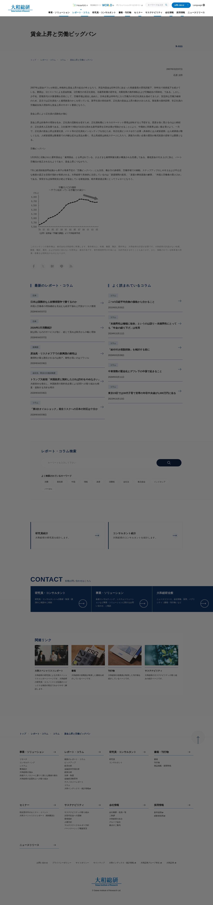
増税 (86, 482)
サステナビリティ (74, 805)
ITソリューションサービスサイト (129, 5)
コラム (63, 60)
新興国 (35, 347)
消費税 (112, 482)
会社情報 (114, 805)
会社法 (126, 482)
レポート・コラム (48, 60)
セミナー (24, 805)
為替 (98, 482)
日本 (34, 295)
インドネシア (159, 482)
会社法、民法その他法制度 (44, 373)
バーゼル (48, 489)
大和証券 (171, 863)
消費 (46, 482)
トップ (33, 60)
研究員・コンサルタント (122, 752)
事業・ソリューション (32, 752)
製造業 (60, 482)
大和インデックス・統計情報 (122, 863)
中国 (73, 482)
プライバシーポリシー (61, 863)
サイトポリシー (82, 863)
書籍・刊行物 (161, 752)
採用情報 (159, 805)
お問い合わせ (181, 5)
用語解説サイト (102, 5)
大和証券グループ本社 (151, 863)
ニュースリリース (29, 845)
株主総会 (141, 482)
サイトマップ (99, 863)
